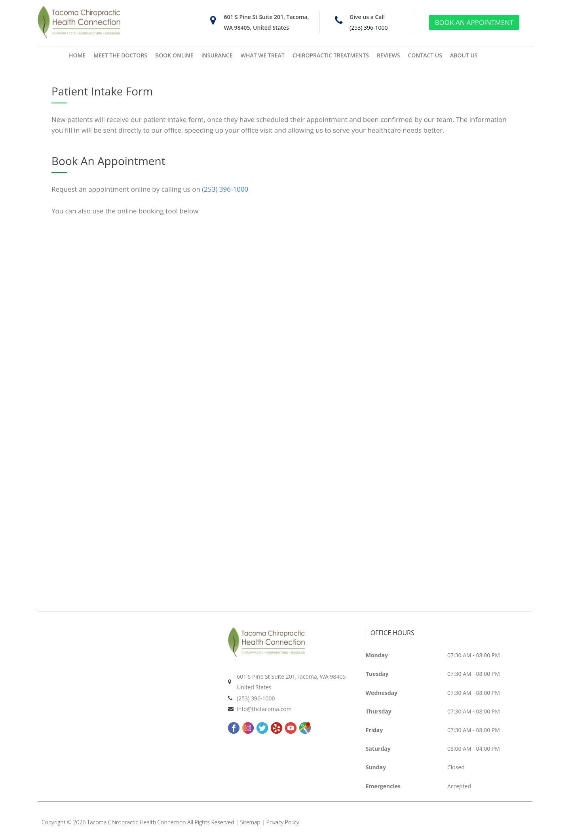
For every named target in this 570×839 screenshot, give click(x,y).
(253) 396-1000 (369, 27)
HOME (77, 55)
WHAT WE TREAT (263, 55)
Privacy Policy (282, 822)
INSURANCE (217, 55)
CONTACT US (425, 55)
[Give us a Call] (339, 20)
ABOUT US (464, 55)
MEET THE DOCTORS (120, 55)
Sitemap (250, 822)
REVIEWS (388, 55)
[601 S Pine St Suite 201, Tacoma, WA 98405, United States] (213, 20)
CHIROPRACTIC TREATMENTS (331, 55)
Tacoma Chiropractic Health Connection (136, 822)
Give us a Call (367, 17)
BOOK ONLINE (174, 55)
